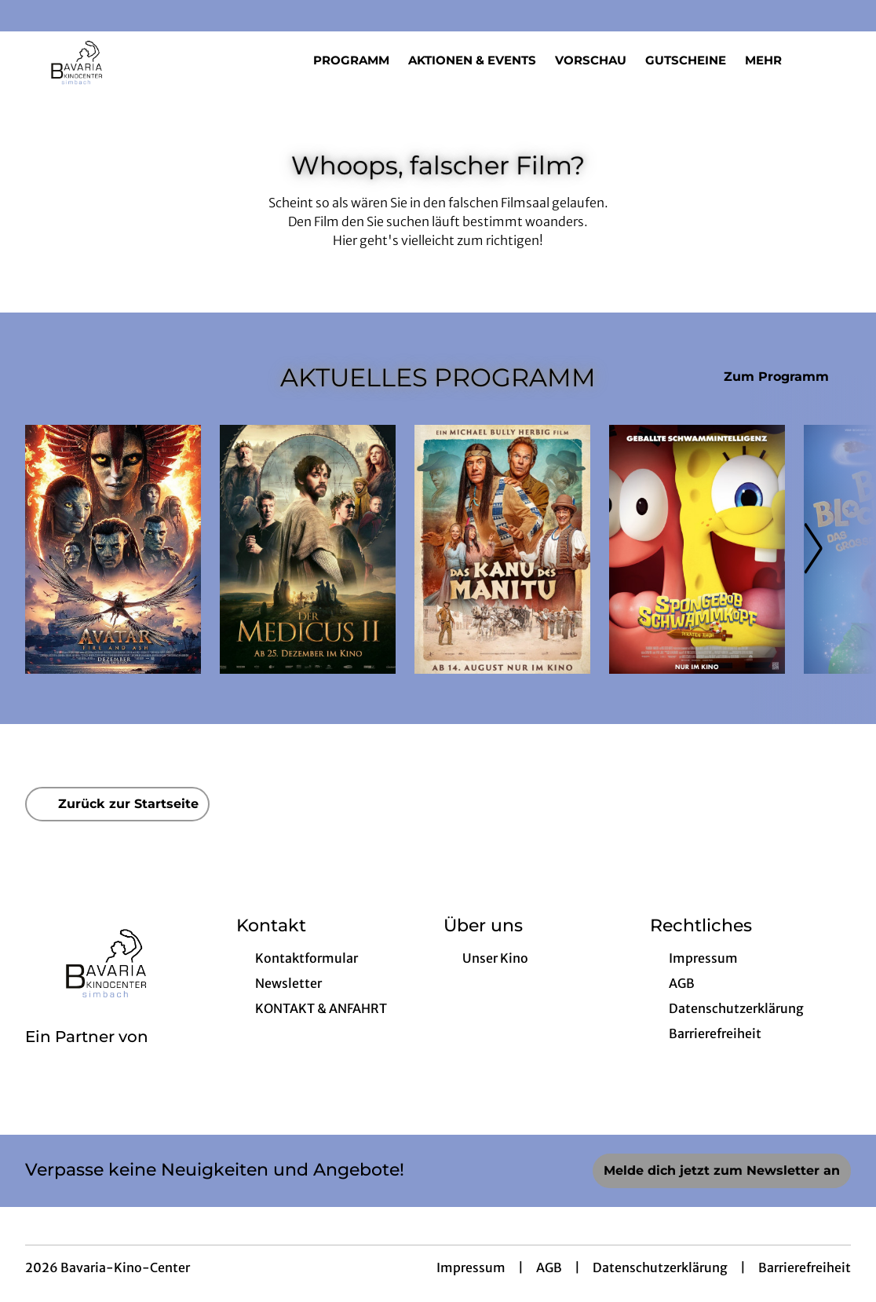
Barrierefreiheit (804, 1267)
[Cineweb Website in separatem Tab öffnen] (86, 1057)
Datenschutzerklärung (660, 1267)
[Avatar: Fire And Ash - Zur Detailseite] (113, 549)
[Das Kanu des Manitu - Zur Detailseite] (502, 549)
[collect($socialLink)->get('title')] (28, 15)
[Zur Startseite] (135, 59)
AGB (549, 1267)
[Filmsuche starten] (835, 59)
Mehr (773, 60)
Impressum (471, 1267)
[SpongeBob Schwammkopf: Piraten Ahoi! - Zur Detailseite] (697, 549)
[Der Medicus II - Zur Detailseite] (308, 549)
